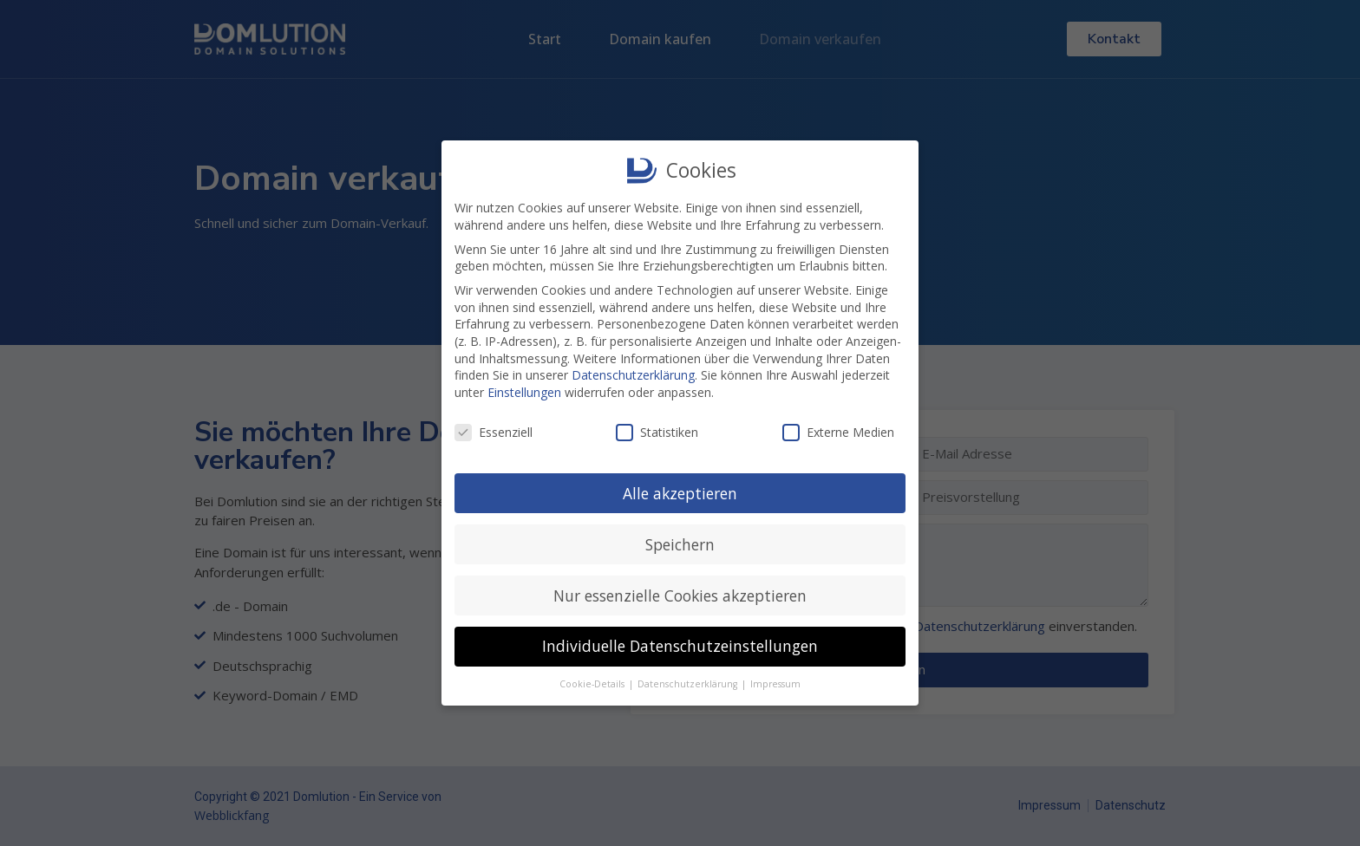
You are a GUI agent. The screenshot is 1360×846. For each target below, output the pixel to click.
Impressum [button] (775, 681)
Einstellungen (524, 389)
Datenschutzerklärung (633, 372)
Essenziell (493, 428)
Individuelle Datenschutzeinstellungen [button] (680, 643)
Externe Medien (838, 428)
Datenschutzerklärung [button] (689, 681)
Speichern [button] (680, 540)
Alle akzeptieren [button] (680, 489)
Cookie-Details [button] (593, 681)
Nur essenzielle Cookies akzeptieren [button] (680, 592)
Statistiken (657, 428)
